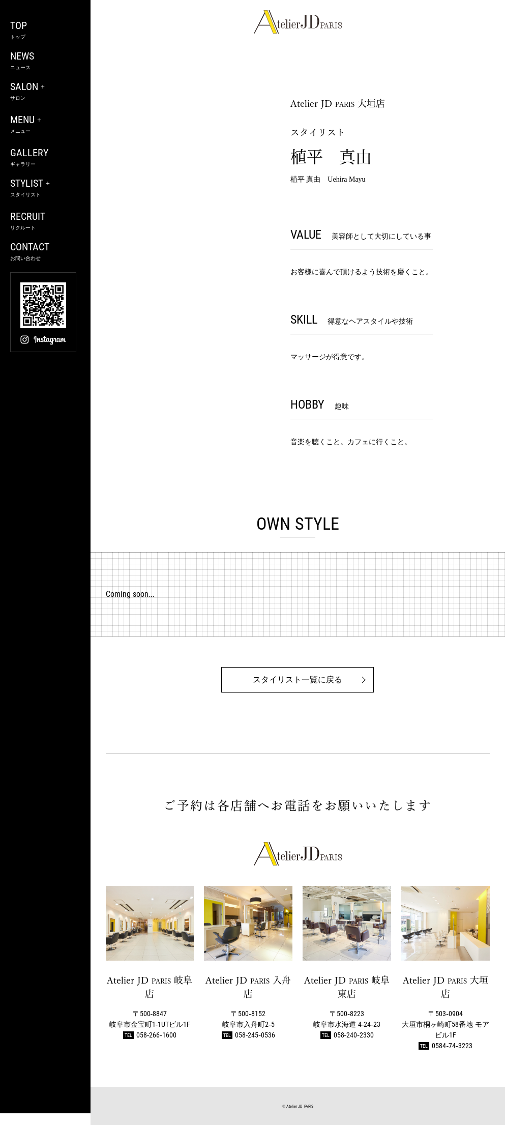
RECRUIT (45, 221)
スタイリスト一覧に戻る (297, 679)
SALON (45, 91)
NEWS (45, 60)
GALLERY (45, 157)
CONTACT (45, 251)
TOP (45, 30)
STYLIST (45, 188)
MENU (45, 124)
